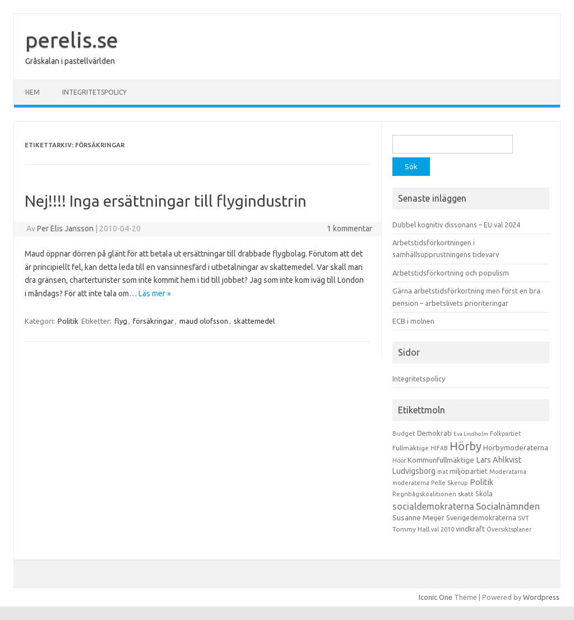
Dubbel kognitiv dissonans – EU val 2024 (456, 225)
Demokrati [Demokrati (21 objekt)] (434, 433)
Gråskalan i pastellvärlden (70, 61)
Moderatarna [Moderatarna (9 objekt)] (507, 471)
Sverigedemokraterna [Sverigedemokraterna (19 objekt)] (481, 517)
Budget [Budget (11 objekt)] (403, 433)
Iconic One (435, 597)
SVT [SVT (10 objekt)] (523, 518)
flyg (120, 321)
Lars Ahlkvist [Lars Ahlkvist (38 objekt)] (499, 459)
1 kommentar (349, 228)
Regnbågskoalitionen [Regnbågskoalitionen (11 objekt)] (424, 494)
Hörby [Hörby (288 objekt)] (466, 446)
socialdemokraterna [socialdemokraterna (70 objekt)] (433, 506)
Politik (68, 321)
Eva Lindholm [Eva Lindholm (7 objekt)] (470, 434)
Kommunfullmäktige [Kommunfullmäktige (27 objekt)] (441, 459)
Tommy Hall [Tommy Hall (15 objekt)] (410, 529)
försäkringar (153, 321)
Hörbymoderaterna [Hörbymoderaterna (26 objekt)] (515, 448)
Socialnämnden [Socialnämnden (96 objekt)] (508, 506)
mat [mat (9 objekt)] (442, 471)
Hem (32, 92)
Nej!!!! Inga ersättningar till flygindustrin (166, 200)
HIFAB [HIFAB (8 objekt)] (439, 448)
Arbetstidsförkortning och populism (450, 273)
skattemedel (254, 321)
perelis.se (71, 40)
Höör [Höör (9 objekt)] (399, 460)
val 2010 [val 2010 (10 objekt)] (442, 529)
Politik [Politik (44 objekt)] (481, 482)
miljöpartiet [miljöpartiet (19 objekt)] (469, 471)
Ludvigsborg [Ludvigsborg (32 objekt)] (414, 471)
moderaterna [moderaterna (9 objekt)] (410, 482)
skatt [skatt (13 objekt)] (466, 493)
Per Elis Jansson (65, 228)
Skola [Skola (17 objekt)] (484, 493)
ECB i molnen (413, 321)
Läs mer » (154, 293)
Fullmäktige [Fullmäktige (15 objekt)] (410, 447)
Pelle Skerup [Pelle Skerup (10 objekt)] (449, 482)
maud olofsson (203, 321)
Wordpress (541, 597)
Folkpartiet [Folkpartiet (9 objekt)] (505, 433)
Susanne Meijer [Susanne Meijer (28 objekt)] (418, 517)
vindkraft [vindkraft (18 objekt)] (470, 529)
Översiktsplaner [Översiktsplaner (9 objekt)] (509, 529)
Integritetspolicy (94, 92)
